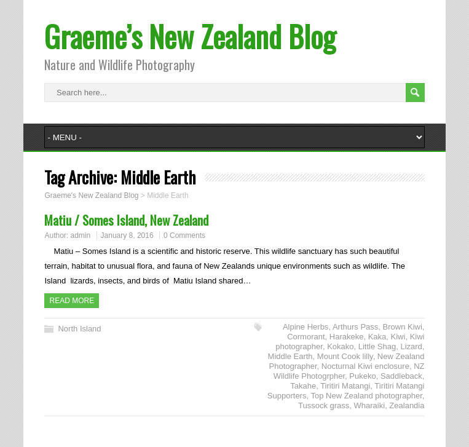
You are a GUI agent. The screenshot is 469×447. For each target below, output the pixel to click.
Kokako (340, 346)
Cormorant (306, 336)
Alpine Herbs (305, 326)
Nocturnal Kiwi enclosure (365, 366)
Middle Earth (290, 356)
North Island (79, 328)
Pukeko (362, 376)
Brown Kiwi (402, 326)
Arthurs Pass (355, 326)
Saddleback (401, 376)
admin (81, 235)
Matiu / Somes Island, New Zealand (126, 219)
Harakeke (346, 336)
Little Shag (377, 346)
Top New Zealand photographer (366, 395)
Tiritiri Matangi (345, 385)
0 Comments (184, 235)
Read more (71, 300)
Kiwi (398, 336)
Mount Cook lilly (345, 356)
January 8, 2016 (127, 235)
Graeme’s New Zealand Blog (190, 36)
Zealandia (406, 405)
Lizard (411, 346)
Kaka (377, 336)
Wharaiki (369, 405)
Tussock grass (323, 405)
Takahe (303, 385)
